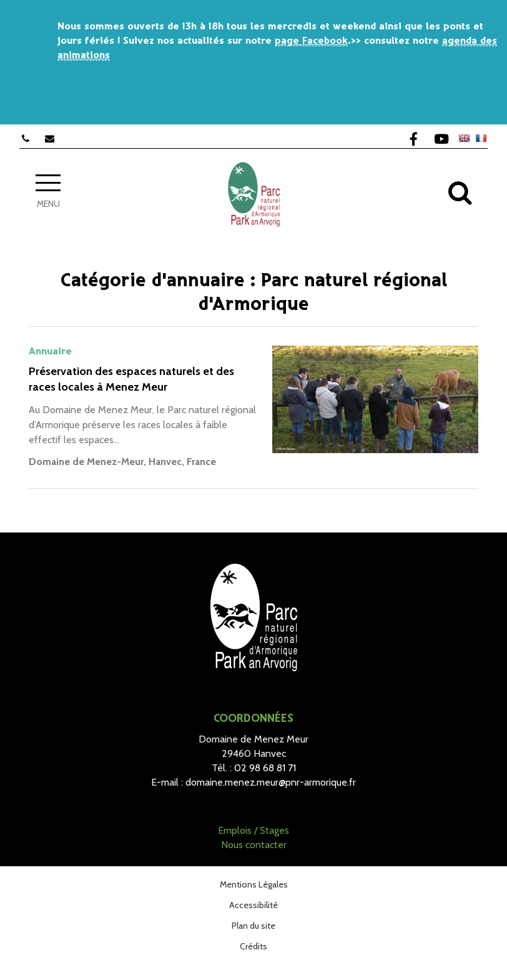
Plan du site (253, 925)
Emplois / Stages (253, 830)
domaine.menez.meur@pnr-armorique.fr (270, 782)
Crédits (253, 946)
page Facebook (311, 41)
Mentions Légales (254, 884)
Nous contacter (254, 845)
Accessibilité (253, 905)
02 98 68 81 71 (265, 768)
